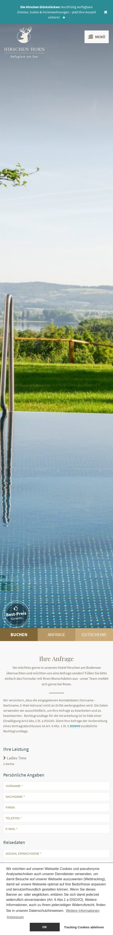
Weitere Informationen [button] (83, 911)
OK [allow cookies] (44, 927)
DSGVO (75, 726)
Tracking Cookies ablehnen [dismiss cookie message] (84, 927)
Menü (96, 36)
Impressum (15, 917)
